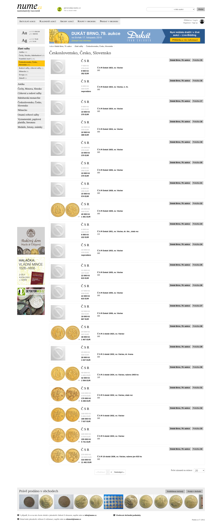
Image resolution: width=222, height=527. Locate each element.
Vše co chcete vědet (72, 9)
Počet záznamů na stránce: (181, 470)
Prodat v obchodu (194, 491)
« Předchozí (100, 472)
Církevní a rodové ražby (30, 93)
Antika (23, 52)
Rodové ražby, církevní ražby (31, 68)
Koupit (87, 21)
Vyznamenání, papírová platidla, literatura (29, 121)
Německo (23, 71)
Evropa (23, 75)
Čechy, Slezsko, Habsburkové (32, 55)
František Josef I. (27, 59)
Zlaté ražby (24, 48)
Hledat (200, 9)
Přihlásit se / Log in (191, 20)
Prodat (109, 21)
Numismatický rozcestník (28, 11)
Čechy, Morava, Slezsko (30, 88)
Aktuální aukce (27, 21)
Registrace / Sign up (190, 23)
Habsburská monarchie (29, 98)
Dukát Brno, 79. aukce (63, 46)
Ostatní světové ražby (28, 114)
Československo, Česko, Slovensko (28, 63)
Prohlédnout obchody (175, 491)
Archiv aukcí (66, 21)
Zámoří (23, 78)
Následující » (119, 472)
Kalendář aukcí (48, 21)
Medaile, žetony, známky (30, 127)
